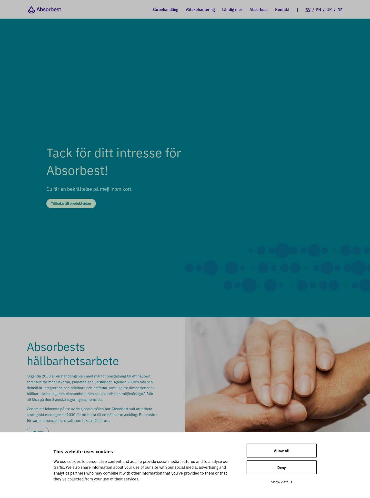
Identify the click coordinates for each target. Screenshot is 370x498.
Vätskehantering (200, 9)
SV (308, 9)
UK (329, 9)
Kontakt (282, 9)
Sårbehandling (165, 9)
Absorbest (259, 9)
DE (340, 9)
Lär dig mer (232, 9)
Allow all (282, 450)
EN (318, 9)
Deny (281, 467)
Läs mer (37, 431)
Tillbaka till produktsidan (71, 203)
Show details (281, 481)
